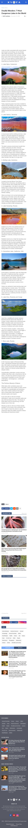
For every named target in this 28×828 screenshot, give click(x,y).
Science (3, 642)
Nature (6, 7)
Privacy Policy (19, 824)
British (19, 633)
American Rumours (14, 631)
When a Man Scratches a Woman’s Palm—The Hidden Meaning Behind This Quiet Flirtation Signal (17, 749)
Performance (4, 640)
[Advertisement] (14, 33)
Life (19, 635)
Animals (21, 631)
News (3, 638)
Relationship (18, 640)
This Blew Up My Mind (16, 642)
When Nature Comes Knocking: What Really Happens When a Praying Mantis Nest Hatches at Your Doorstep (13, 550)
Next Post (24, 613)
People (18, 638)
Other (14, 638)
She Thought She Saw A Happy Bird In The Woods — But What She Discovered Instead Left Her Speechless (13, 569)
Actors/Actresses (5, 631)
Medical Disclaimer (10, 824)
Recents (20, 647)
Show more (24, 513)
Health (11, 635)
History (15, 635)
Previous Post (5, 613)
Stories (8, 642)
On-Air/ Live (8, 638)
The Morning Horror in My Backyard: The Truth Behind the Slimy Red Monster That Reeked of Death (14, 530)
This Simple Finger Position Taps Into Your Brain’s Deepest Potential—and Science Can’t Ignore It (17, 757)
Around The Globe (12, 633)
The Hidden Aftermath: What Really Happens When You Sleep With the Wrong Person (17, 742)
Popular (7, 647)
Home (2, 7)
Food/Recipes (5, 635)
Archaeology (4, 633)
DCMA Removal (14, 825)
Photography (11, 640)
